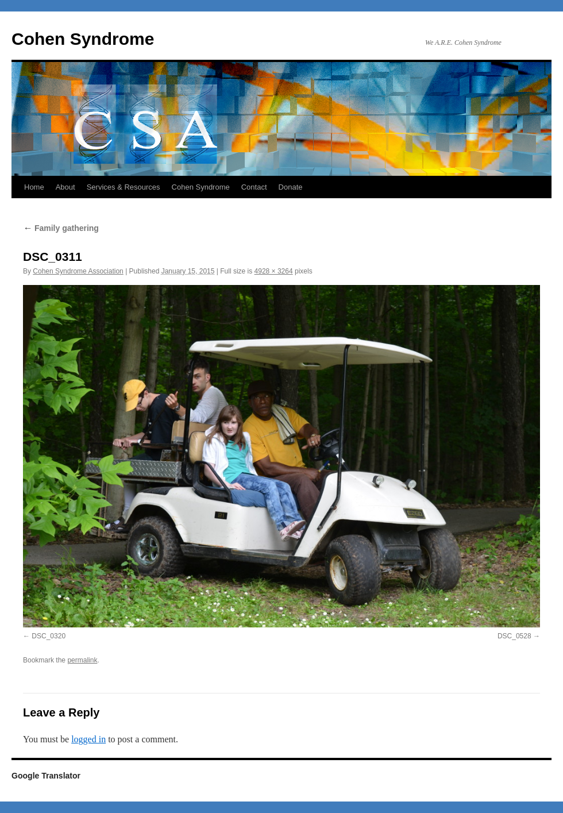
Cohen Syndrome (82, 38)
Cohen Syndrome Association (78, 271)
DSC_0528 (514, 636)
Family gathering (61, 228)
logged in (88, 739)
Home (34, 187)
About (65, 187)
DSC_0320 (48, 636)
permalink (82, 660)
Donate (291, 187)
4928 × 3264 (273, 271)
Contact (254, 187)
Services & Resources (123, 187)
